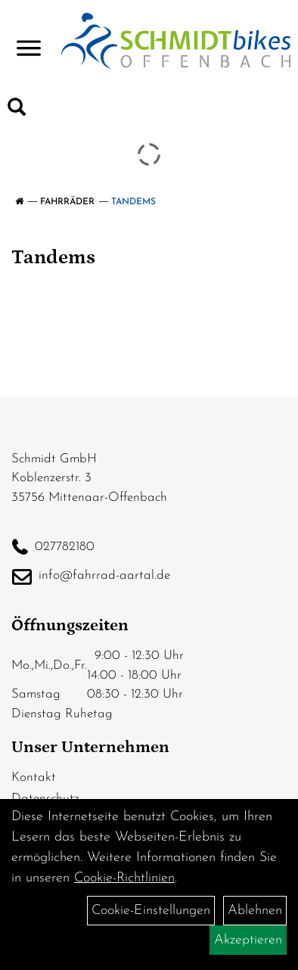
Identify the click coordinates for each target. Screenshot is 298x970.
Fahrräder (67, 202)
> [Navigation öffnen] (29, 39)
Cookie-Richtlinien (124, 878)
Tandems (133, 202)
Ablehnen (255, 910)
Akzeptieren (248, 940)
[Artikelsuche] (17, 110)
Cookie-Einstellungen (151, 910)
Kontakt (33, 777)
